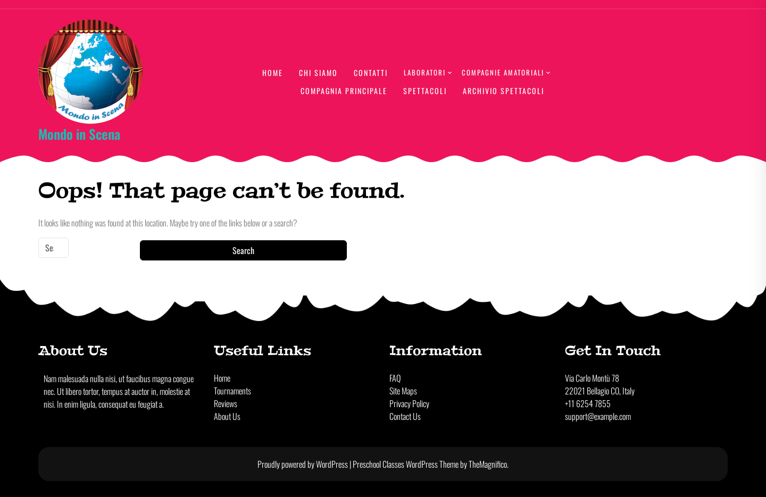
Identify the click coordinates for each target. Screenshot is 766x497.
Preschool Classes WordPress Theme (406, 464)
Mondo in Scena (79, 134)
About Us (227, 416)
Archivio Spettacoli (503, 90)
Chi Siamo (318, 72)
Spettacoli (425, 90)
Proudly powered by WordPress (303, 464)
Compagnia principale (344, 90)
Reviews (225, 403)
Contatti (371, 72)
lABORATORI (425, 72)
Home (272, 72)
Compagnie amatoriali (503, 72)
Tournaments (232, 390)
